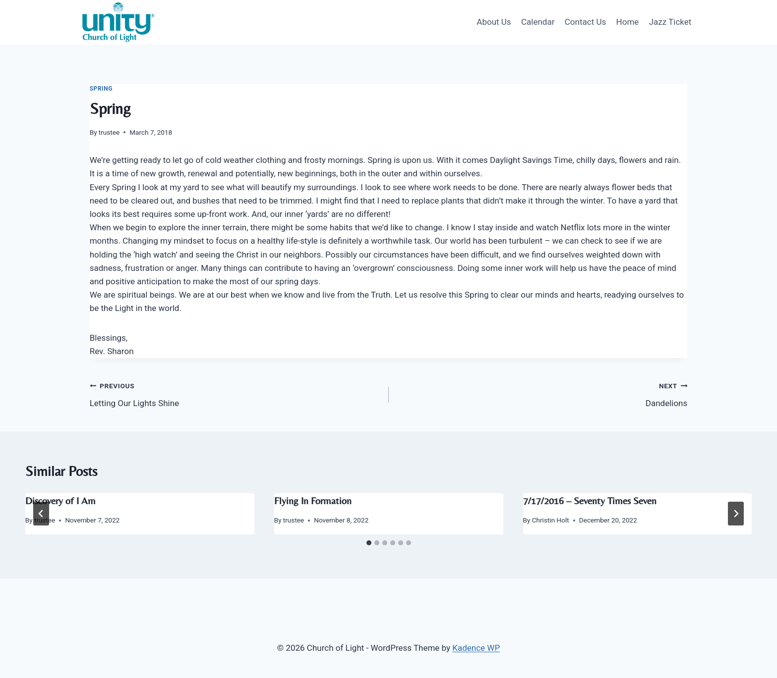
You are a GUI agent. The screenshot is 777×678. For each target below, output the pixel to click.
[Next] (736, 513)
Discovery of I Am (60, 500)
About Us (494, 22)
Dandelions (542, 393)
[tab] (368, 542)
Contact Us (585, 22)
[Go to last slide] (41, 513)
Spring (101, 88)
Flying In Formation (313, 500)
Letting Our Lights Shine (235, 393)
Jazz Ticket (670, 22)
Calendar (537, 22)
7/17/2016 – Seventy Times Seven (589, 500)
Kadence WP (476, 648)
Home (627, 22)
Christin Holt (550, 520)
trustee (109, 132)
